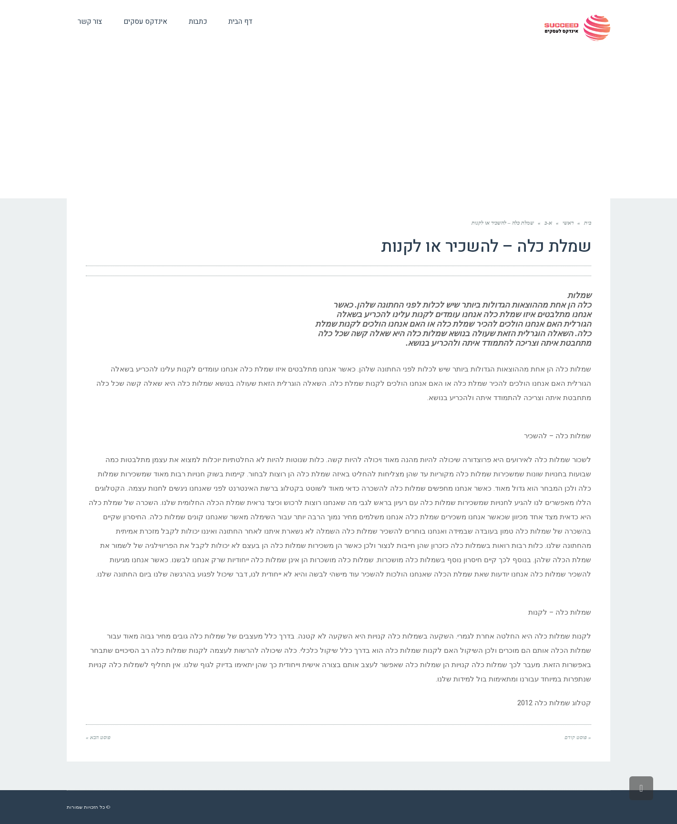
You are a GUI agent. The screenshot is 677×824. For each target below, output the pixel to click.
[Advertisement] (338, 127)
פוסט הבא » (98, 737)
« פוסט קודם (577, 737)
